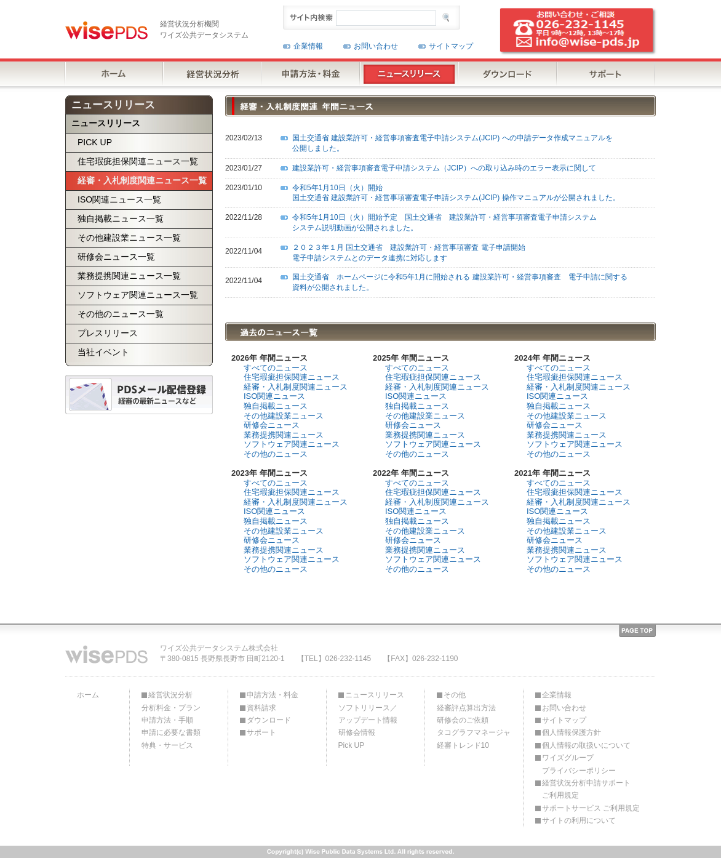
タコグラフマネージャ (474, 732)
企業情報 (308, 46)
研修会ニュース (272, 425)
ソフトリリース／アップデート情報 (367, 714)
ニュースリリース (374, 695)
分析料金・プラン (171, 708)
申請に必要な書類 (171, 732)
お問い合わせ (376, 46)
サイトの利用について (579, 820)
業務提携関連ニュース (284, 434)
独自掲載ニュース (276, 406)
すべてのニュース (276, 367)
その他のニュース (276, 454)
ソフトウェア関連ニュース (292, 444)
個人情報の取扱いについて (586, 745)
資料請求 (261, 708)
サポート (261, 732)
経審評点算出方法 (466, 708)
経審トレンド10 (463, 745)
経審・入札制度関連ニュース (296, 386)
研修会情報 (356, 732)
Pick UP (351, 745)
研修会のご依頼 (462, 720)
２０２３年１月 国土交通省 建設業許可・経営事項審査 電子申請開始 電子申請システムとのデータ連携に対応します (408, 252)
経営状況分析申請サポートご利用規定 (586, 789)
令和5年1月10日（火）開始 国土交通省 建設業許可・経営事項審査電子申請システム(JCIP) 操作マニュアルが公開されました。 (456, 192)
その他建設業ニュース (284, 415)
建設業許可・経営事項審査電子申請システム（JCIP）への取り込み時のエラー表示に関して (444, 168)
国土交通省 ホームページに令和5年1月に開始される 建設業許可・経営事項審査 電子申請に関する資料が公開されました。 (459, 282)
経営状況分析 (170, 695)
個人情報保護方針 (571, 732)
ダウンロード (269, 720)
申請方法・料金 (272, 695)
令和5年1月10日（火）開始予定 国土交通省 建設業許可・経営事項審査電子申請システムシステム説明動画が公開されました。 (444, 222)
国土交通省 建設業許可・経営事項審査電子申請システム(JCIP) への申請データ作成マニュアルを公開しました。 (452, 143)
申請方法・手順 (167, 720)
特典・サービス (167, 745)
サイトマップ (451, 46)
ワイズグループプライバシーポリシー (579, 763)
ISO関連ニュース (274, 396)
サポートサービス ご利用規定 (591, 808)
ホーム (88, 695)
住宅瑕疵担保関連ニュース (292, 377)
